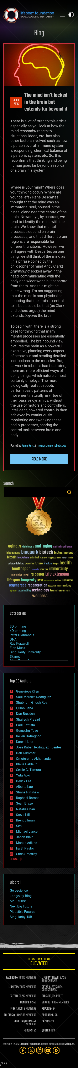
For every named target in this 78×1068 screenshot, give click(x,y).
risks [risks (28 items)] (59, 586)
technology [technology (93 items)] (40, 590)
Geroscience (19, 890)
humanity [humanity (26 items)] (35, 569)
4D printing (18, 631)
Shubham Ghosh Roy (31, 703)
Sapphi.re (69, 1044)
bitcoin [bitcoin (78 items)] (11, 557)
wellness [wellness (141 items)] (39, 596)
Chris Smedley (26, 854)
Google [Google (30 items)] (55, 564)
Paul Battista (25, 725)
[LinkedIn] (39, 1050)
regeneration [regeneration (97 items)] (37, 585)
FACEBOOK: (12, 978)
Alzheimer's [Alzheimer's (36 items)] (28, 547)
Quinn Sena (24, 708)
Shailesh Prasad (28, 719)
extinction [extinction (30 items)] (29, 564)
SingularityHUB (21, 917)
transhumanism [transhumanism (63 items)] (60, 590)
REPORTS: (47, 1008)
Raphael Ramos (27, 798)
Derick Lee (23, 781)
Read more (39, 459)
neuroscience (45, 445)
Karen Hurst (28, 445)
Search (69, 492)
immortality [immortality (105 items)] (58, 568)
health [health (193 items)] (65, 563)
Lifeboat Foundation (30, 1044)
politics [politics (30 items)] (58, 580)
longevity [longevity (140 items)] (28, 580)
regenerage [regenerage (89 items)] (17, 585)
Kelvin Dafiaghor (28, 736)
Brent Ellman (25, 820)
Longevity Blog (21, 896)
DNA (13, 639)
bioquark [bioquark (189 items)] (29, 552)
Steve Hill (23, 815)
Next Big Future (21, 906)
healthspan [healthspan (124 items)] (21, 568)
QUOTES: (46, 1030)
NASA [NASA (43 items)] (40, 580)
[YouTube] (48, 1050)
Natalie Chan (25, 809)
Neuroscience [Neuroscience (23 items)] (49, 581)
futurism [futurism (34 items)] (48, 564)
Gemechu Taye (27, 731)
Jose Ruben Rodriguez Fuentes (38, 747)
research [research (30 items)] (52, 586)
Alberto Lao (24, 787)
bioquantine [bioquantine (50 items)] (13, 553)
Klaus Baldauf (26, 764)
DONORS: (25, 1002)
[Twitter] (31, 1050)
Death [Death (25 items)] (70, 558)
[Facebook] (23, 1050)
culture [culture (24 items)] (64, 558)
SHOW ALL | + (16, 859)
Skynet (15, 657)
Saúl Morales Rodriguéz (33, 697)
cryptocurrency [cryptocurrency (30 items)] (54, 558)
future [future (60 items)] (39, 563)
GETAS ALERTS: (50, 987)
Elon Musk (17, 648)
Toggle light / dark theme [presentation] (71, 14)
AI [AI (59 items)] (20, 547)
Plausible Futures (22, 912)
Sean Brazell (25, 803)
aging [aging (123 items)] (12, 546)
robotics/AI (60, 445)
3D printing (18, 626)
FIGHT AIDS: (16, 1008)
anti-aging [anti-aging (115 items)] (43, 546)
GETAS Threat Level (39, 962)
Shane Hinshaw (27, 792)
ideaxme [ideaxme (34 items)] (44, 569)
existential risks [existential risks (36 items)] (16, 563)
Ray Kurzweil (19, 644)
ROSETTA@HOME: (23, 1021)
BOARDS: (46, 1002)
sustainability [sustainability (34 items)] (24, 591)
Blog (39, 33)
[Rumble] (56, 1050)
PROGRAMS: (48, 1015)
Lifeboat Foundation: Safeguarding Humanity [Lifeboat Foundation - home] (28, 14)
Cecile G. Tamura (28, 770)
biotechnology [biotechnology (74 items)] (63, 553)
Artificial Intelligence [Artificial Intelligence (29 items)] (62, 547)
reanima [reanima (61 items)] (67, 580)
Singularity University (25, 652)
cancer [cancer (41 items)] (43, 557)
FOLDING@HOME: (13, 1015)
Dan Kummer (25, 753)
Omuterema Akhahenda (33, 759)
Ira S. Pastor (25, 848)
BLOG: (45, 996)
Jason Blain (24, 837)
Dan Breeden (25, 714)
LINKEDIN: (14, 987)
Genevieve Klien (27, 691)
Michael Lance (26, 831)
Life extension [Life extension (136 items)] (57, 574)
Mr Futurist (18, 901)
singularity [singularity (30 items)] (66, 586)
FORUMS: (28, 1030)
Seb (19, 826)
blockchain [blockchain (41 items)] (23, 557)
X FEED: (14, 996)
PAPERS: (46, 1021)
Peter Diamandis (22, 635)
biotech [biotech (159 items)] (46, 552)
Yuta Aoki (23, 775)
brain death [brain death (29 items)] (34, 558)
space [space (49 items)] (13, 590)
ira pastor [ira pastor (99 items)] (37, 574)
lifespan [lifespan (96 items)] (13, 580)
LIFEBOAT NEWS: (50, 978)
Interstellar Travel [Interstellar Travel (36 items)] (19, 575)
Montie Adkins (26, 843)
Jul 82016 (16, 102)
